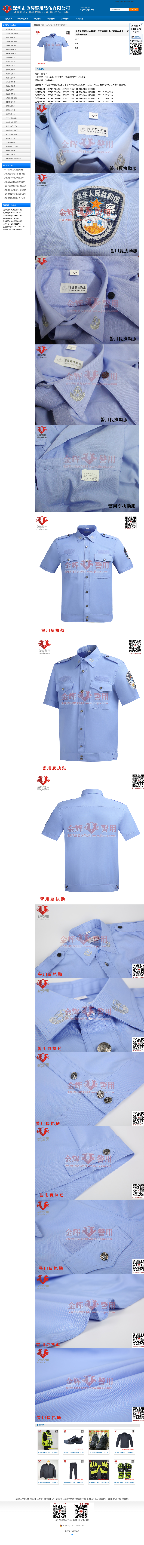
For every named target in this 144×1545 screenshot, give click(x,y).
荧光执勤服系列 (11, 134)
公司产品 (49, 25)
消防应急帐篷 (10, 150)
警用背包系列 (10, 74)
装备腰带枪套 (10, 82)
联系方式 (132, 1)
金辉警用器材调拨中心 (45, 1499)
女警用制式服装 (11, 41)
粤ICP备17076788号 (72, 1531)
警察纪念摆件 (10, 110)
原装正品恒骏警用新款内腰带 (14, 182)
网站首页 (118, 1)
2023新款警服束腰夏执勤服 (14, 170)
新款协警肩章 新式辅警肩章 (14, 178)
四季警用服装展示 (12, 33)
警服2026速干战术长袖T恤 (124, 1452)
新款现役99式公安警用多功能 (14, 174)
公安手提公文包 (11, 98)
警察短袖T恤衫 (11, 49)
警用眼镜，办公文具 (13, 146)
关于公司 (65, 19)
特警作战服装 (10, 37)
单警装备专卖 (10, 29)
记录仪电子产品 (11, 126)
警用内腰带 (10, 90)
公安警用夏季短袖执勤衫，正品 (15, 194)
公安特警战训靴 (11, 118)
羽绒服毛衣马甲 (11, 45)
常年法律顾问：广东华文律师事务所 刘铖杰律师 (72, 1520)
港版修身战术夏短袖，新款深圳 (15, 190)
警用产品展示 (22, 19)
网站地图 (125, 1)
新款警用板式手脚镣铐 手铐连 (14, 198)
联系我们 (79, 19)
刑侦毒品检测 (10, 70)
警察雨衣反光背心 (12, 130)
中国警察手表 (10, 102)
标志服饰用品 (10, 58)
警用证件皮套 (10, 86)
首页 (43, 25)
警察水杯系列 (10, 106)
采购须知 (37, 19)
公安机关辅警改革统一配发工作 (15, 186)
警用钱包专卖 (10, 94)
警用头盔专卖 (10, 78)
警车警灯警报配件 (12, 122)
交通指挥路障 (10, 142)
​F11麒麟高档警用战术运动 (99, 1452)
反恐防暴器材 (10, 154)
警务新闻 (51, 19)
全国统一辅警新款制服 (13, 159)
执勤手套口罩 (10, 138)
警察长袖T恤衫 (11, 53)
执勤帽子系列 (10, 66)
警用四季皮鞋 (10, 114)
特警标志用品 (10, 62)
